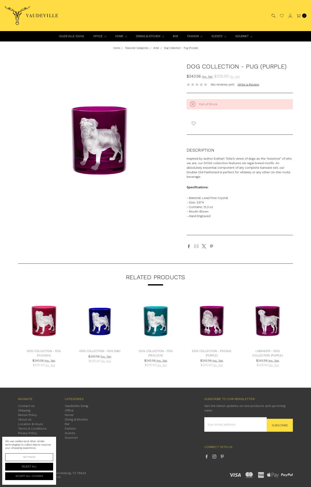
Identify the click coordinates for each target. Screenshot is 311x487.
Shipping (24, 410)
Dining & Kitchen (150, 36)
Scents (218, 36)
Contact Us (26, 406)
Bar (175, 36)
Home (121, 36)
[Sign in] (290, 15)
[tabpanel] (44, 333)
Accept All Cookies (29, 475)
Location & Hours (30, 424)
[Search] (273, 15)
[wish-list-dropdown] (194, 123)
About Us (25, 419)
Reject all (29, 466)
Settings (29, 456)
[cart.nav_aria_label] (300, 15)
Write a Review (248, 84)
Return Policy (27, 415)
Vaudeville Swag (71, 36)
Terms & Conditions (32, 428)
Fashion (195, 36)
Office (99, 36)
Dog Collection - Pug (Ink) (100, 351)
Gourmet (243, 36)
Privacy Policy (27, 433)
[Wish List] (281, 15)
